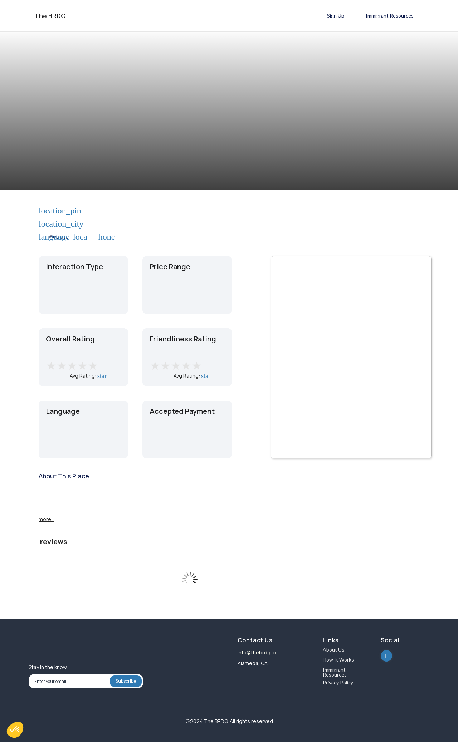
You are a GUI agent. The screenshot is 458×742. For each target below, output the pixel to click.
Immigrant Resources (335, 672)
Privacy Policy (338, 683)
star (100, 376)
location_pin (43, 211)
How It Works (338, 660)
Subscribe (126, 681)
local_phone (77, 236)
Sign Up (335, 15)
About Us (333, 650)
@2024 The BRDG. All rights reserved (229, 721)
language (43, 236)
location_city (43, 224)
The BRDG (50, 15)
